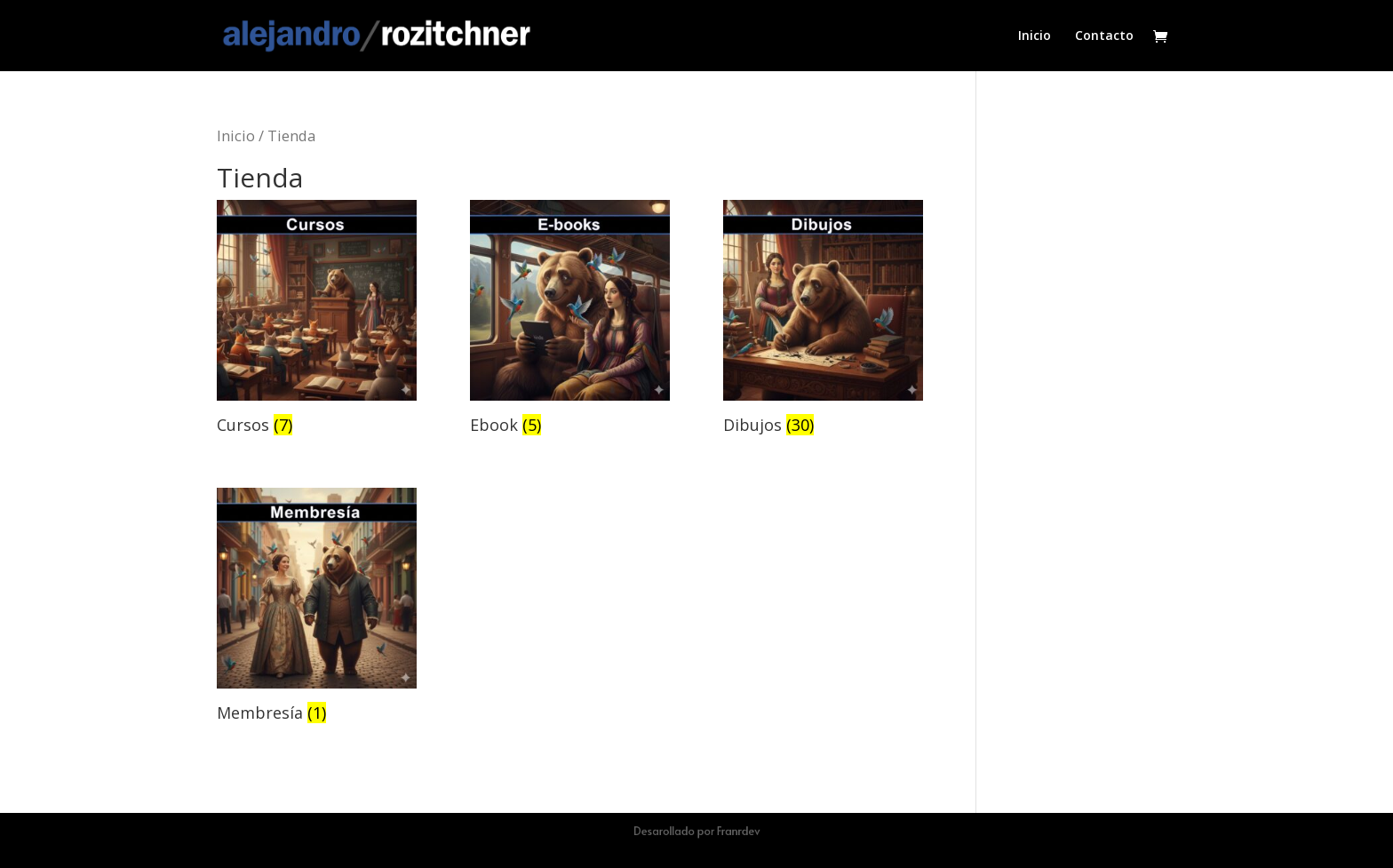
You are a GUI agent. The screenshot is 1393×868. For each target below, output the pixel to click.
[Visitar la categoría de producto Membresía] (317, 608)
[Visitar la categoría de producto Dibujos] (823, 320)
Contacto (1104, 36)
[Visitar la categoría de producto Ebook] (570, 320)
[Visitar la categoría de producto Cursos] (317, 320)
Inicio (1034, 36)
